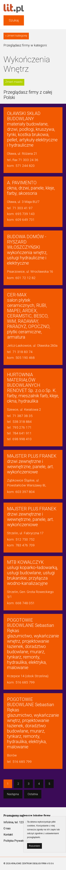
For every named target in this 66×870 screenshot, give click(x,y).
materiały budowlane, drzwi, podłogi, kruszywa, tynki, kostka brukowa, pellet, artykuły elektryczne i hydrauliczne (32, 129)
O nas (7, 828)
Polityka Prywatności (16, 840)
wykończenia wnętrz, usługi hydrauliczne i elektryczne (27, 250)
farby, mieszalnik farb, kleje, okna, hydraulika (33, 388)
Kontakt (8, 834)
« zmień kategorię (16, 35)
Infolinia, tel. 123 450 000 (19, 822)
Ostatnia (33, 794)
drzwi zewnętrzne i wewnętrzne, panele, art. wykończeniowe (31, 463)
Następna (13, 794)
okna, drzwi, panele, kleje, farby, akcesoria (31, 188)
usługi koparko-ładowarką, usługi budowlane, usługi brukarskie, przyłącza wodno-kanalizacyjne (32, 573)
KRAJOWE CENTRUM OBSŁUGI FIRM (28, 863)
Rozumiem (34, 846)
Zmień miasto (14, 82)
